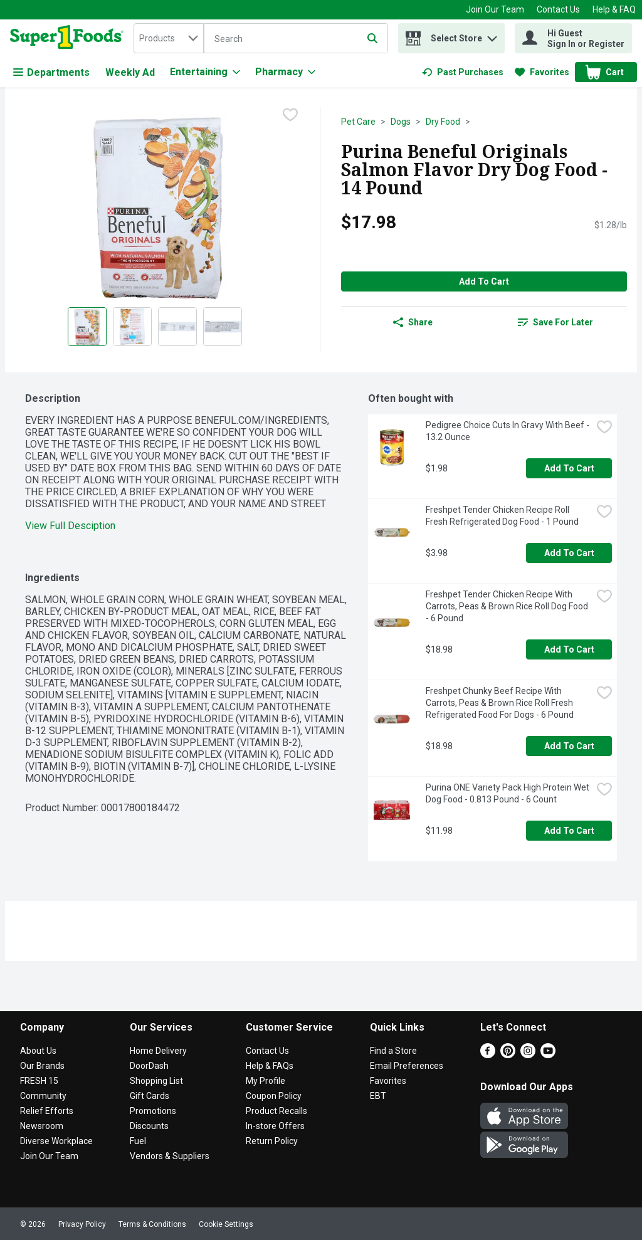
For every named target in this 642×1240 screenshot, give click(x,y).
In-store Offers (275, 1126)
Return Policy (272, 1141)
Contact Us (558, 9)
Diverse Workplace (56, 1141)
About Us (38, 1051)
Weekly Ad (130, 72)
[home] (69, 38)
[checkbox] (290, 116)
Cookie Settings (226, 1224)
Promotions (153, 1111)
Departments (51, 72)
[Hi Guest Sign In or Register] (573, 38)
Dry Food (443, 122)
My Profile (265, 1081)
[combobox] (169, 38)
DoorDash (149, 1066)
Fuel (138, 1141)
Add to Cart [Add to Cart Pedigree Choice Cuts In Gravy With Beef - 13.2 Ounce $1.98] (569, 468)
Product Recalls (276, 1111)
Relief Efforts (46, 1111)
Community (43, 1096)
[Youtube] (547, 1055)
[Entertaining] (205, 72)
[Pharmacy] (285, 72)
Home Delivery (158, 1051)
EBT (378, 1096)
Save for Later (555, 322)
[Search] (295, 39)
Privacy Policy (82, 1224)
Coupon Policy (274, 1096)
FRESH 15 (39, 1081)
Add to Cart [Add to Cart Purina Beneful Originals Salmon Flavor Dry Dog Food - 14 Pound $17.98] (484, 281)
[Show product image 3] (177, 326)
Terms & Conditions (152, 1224)
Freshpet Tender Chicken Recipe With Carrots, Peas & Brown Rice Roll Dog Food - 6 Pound (508, 606)
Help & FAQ (614, 9)
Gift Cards (149, 1096)
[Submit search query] (372, 38)
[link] (462, 72)
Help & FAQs (269, 1066)
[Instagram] (527, 1055)
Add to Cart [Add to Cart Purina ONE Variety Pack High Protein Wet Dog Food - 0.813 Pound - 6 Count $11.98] (569, 831)
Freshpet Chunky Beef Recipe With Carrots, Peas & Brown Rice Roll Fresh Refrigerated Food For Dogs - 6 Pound (500, 703)
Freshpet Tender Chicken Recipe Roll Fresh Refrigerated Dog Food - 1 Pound (502, 516)
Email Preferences (406, 1066)
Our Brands (42, 1066)
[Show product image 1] (87, 326)
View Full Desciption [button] (70, 526)
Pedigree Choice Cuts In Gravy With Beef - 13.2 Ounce (508, 431)
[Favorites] (542, 72)
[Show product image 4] (222, 326)
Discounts (149, 1126)
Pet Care (358, 122)
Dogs (401, 122)
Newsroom (41, 1126)
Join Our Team (495, 9)
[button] (492, 35)
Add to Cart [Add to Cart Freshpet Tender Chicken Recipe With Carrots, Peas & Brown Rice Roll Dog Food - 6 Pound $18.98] (569, 649)
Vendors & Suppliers (169, 1156)
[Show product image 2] (132, 326)
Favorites (388, 1081)
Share (413, 322)
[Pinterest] (507, 1055)
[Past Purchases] (462, 72)
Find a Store (393, 1051)
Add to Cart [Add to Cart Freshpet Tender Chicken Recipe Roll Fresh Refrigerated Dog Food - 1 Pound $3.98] (569, 553)
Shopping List (156, 1081)
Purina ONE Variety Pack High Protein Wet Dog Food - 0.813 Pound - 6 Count (508, 793)
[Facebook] (487, 1055)
